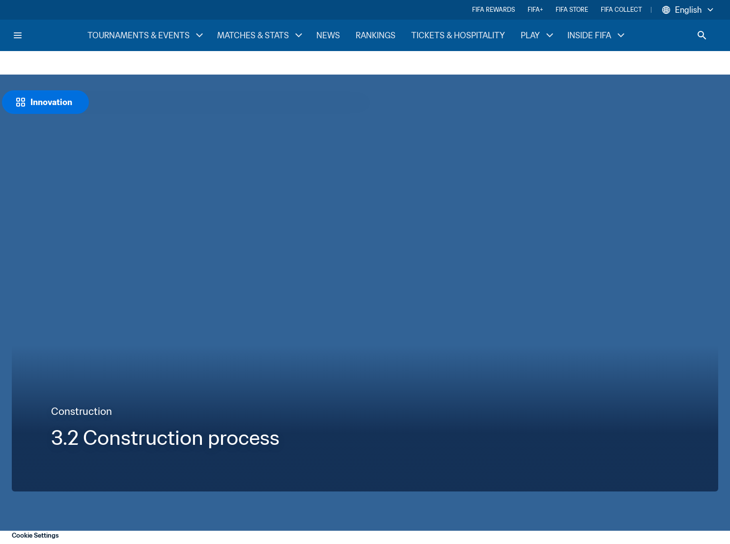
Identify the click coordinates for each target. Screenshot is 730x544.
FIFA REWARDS (493, 9)
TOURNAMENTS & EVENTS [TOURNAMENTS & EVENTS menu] (146, 35)
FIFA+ (535, 9)
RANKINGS (375, 35)
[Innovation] (45, 102)
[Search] (702, 35)
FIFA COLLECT (621, 9)
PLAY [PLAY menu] (538, 35)
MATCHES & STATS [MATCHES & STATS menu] (261, 35)
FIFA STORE (572, 9)
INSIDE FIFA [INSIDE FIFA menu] (597, 35)
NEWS (328, 35)
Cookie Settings (35, 535)
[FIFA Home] (49, 35)
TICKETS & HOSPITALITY (458, 35)
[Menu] (18, 35)
